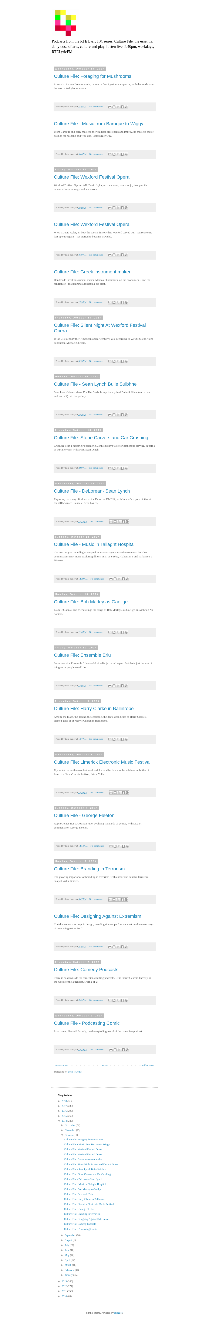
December (70, 1125)
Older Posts (148, 1065)
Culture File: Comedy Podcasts (86, 969)
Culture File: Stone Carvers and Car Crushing (101, 437)
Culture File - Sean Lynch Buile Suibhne (95, 384)
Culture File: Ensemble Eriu (82, 655)
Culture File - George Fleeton (84, 815)
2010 (64, 1296)
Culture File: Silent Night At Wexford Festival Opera (91, 1164)
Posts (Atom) (75, 1071)
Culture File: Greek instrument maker (92, 271)
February (69, 1270)
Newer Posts (61, 1065)
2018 (64, 1101)
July (67, 1245)
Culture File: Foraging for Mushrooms (92, 76)
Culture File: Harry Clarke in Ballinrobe (94, 708)
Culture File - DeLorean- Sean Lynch (92, 491)
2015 (64, 1115)
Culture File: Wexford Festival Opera (91, 177)
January (69, 1274)
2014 (64, 1120)
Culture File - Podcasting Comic (87, 1023)
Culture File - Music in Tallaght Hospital (94, 544)
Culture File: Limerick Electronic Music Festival (102, 762)
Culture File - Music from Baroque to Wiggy (99, 123)
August (69, 1240)
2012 (64, 1286)
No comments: (96, 106)
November (70, 1130)
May (67, 1255)
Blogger (118, 1312)
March (68, 1264)
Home (105, 1065)
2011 (64, 1291)
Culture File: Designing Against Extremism (97, 916)
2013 (64, 1281)
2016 (64, 1110)
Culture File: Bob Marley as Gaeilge (91, 601)
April (68, 1260)
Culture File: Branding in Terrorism (89, 868)
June (67, 1250)
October (69, 1135)
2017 (64, 1105)
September (70, 1235)
